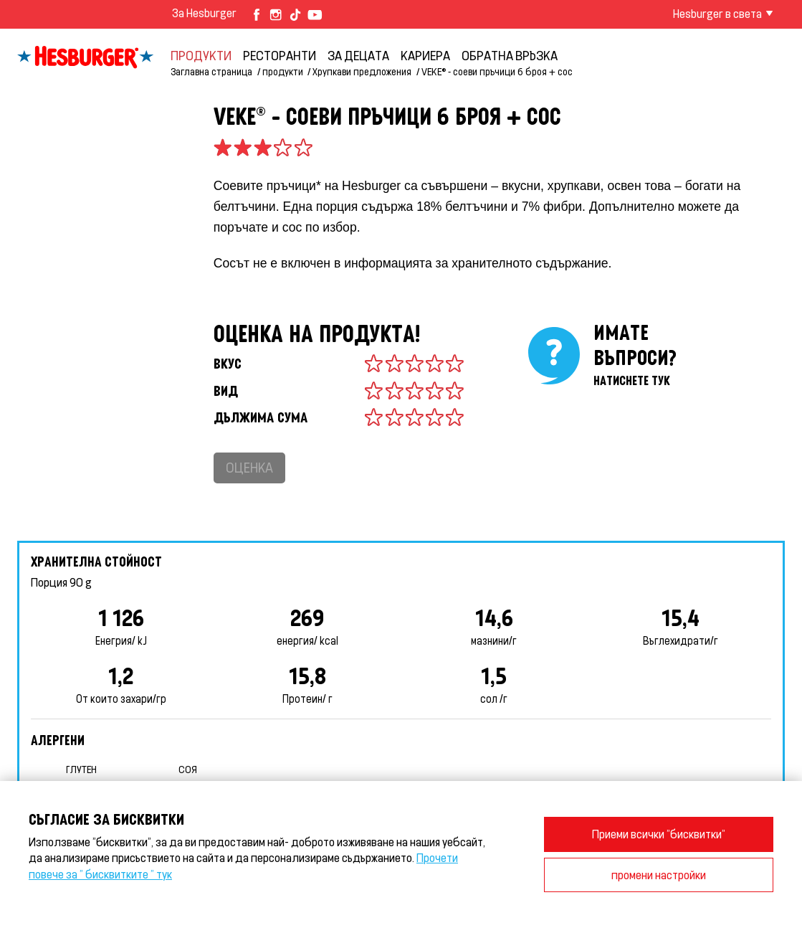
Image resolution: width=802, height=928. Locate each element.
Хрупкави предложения (361, 71)
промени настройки (658, 874)
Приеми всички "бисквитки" (658, 834)
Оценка (249, 467)
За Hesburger (204, 12)
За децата (358, 55)
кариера (425, 55)
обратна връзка (510, 55)
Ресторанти (279, 55)
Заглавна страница (211, 71)
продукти (201, 55)
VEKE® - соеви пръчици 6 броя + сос (497, 71)
